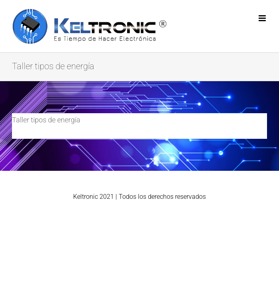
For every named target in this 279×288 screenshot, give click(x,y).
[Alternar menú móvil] (263, 18)
